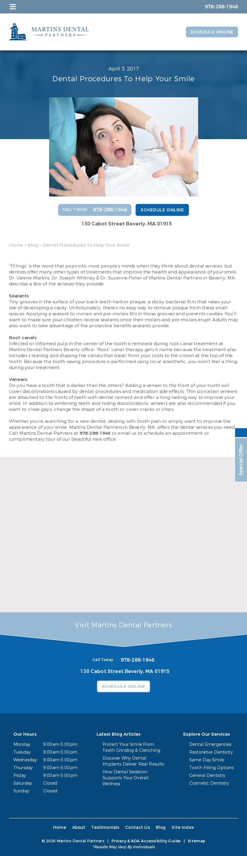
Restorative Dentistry (211, 752)
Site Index (183, 827)
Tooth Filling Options (211, 768)
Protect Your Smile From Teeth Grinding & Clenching (131, 747)
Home (16, 245)
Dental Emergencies (210, 744)
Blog (33, 245)
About (79, 827)
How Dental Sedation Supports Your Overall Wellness (125, 778)
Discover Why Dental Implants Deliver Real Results (133, 761)
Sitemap (196, 840)
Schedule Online (212, 32)
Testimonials (105, 827)
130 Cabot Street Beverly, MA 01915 (126, 223)
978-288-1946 (95, 433)
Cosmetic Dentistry (209, 783)
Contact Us (137, 827)
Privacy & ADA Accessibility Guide (146, 840)
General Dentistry (207, 775)
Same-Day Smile (206, 760)
